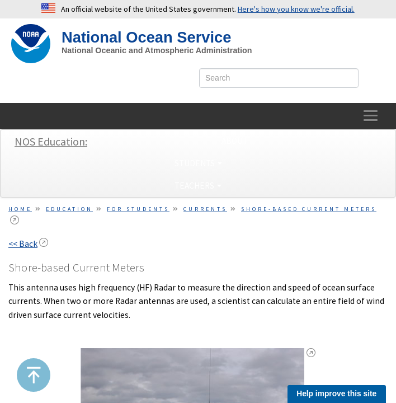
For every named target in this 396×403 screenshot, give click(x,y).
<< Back (22, 243)
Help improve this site (336, 394)
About (234, 140)
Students (198, 163)
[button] (34, 375)
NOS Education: (51, 141)
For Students (138, 209)
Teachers (198, 185)
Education (69, 209)
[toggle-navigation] (371, 116)
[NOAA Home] (30, 43)
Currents (205, 209)
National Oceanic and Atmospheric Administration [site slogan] (157, 50)
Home (20, 209)
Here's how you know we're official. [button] (296, 9)
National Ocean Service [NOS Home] (146, 37)
